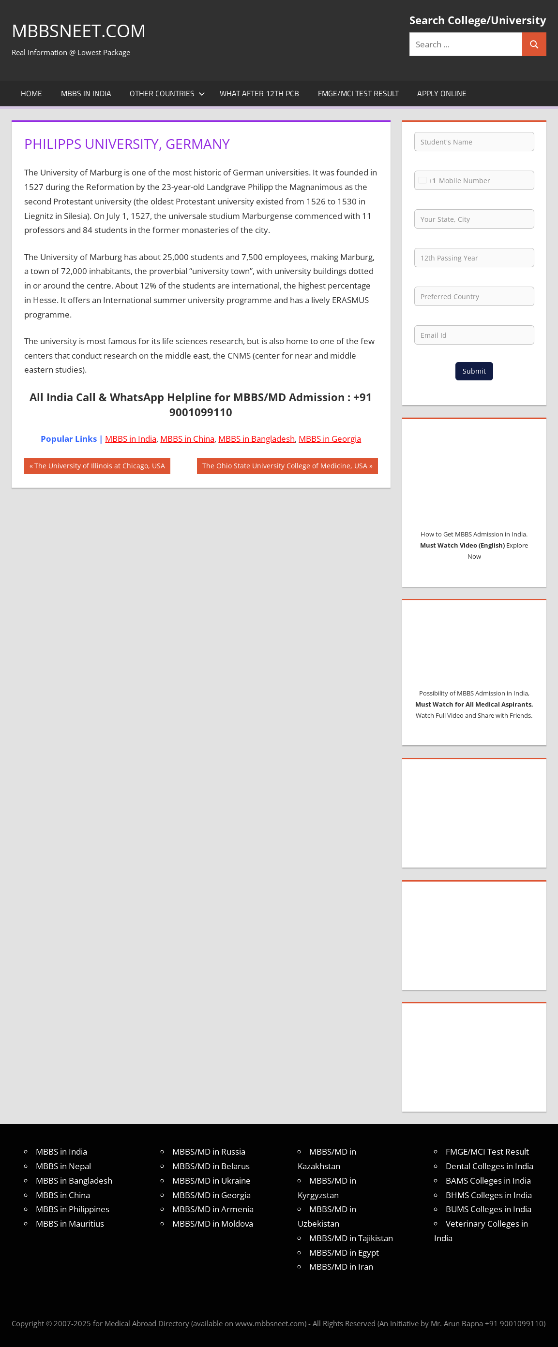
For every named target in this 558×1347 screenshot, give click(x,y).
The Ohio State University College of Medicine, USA (284, 467)
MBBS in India (86, 93)
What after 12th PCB (259, 93)
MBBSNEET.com (79, 31)
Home (31, 93)
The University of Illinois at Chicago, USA (99, 467)
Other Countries (167, 93)
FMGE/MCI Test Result (358, 93)
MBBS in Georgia (330, 438)
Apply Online (442, 93)
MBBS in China (187, 438)
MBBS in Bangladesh (256, 438)
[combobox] (425, 180)
